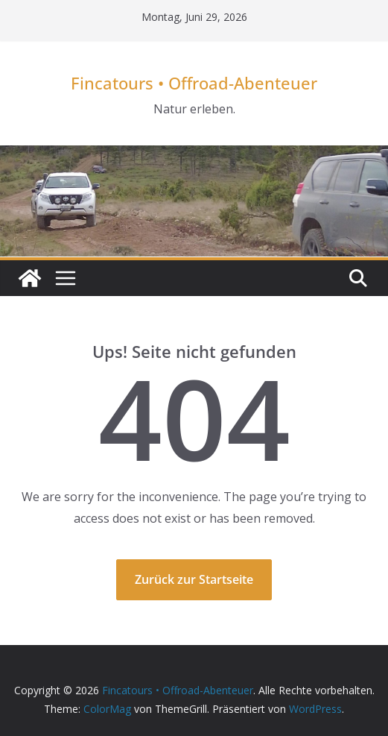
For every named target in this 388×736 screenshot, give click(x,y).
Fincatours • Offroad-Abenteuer (194, 83)
